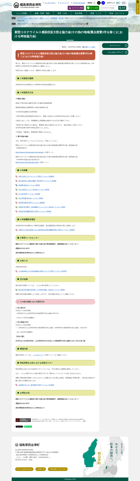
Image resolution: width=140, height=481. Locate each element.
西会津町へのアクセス (58, 469)
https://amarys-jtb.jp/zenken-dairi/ (27, 162)
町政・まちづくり (117, 13)
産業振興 (54, 18)
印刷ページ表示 (89, 47)
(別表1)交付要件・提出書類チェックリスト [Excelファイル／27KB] (41, 207)
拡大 (123, 3)
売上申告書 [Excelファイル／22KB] (30, 198)
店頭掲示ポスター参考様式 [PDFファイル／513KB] (36, 385)
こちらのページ (38, 355)
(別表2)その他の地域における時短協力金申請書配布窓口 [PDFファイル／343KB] (46, 230)
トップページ (22, 18)
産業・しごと (96, 13)
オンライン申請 (77, 8)
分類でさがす (33, 18)
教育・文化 (62, 13)
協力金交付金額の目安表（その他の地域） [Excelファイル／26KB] (41, 290)
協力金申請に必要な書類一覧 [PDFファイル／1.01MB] (37, 181)
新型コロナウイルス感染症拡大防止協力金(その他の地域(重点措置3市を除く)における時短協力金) (52, 24)
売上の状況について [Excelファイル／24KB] (33, 189)
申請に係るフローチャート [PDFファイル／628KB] (36, 176)
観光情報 (78, 13)
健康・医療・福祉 (42, 13)
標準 (117, 3)
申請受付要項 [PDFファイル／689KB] (31, 202)
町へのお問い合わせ (25, 469)
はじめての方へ (50, 3)
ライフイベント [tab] (118, 45)
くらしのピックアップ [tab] (117, 52)
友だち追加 (94, 8)
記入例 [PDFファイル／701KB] (29, 194)
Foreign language (79, 3)
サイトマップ (64, 3)
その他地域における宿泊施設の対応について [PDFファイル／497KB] (42, 271)
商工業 (61, 18)
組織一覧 (41, 469)
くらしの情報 (21, 13)
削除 (87, 24)
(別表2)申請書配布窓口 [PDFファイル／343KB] (34, 211)
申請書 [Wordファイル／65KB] (29, 185)
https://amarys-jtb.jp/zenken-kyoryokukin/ (30, 152)
